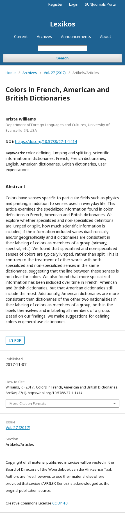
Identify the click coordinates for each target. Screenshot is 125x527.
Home (11, 72)
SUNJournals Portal (101, 4)
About (105, 36)
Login (73, 4)
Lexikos (62, 23)
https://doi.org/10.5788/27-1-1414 (46, 141)
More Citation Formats (28, 403)
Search (62, 58)
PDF (17, 340)
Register (55, 4)
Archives (44, 36)
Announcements (76, 36)
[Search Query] (62, 48)
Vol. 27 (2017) (55, 72)
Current (21, 36)
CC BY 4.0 (59, 503)
